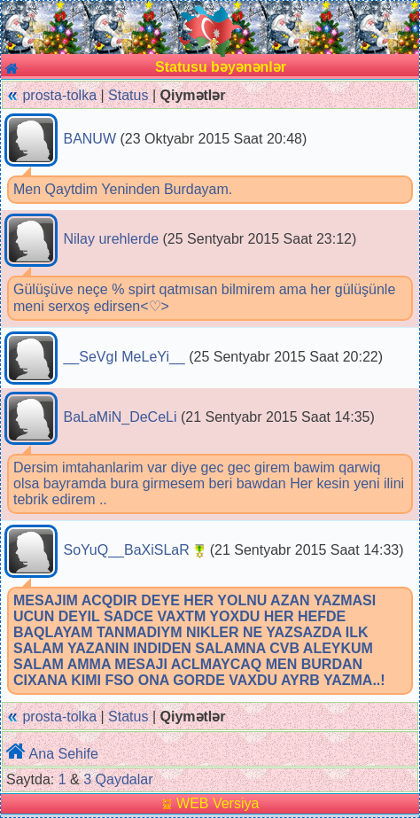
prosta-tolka (59, 95)
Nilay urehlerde (111, 238)
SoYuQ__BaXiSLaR (126, 549)
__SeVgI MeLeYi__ (123, 356)
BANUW (89, 138)
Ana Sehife (63, 753)
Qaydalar (124, 779)
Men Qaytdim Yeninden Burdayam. (122, 189)
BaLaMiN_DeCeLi (119, 417)
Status (128, 95)
